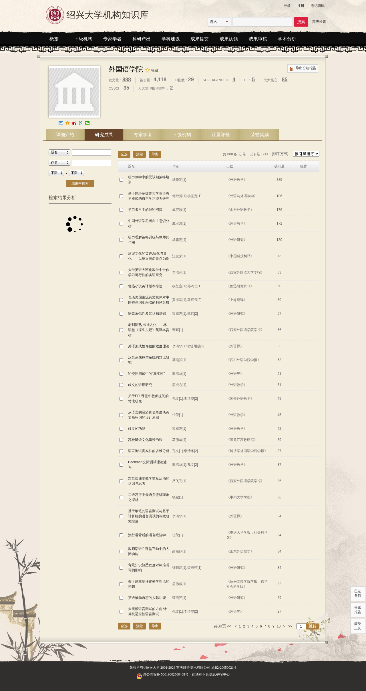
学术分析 (287, 38)
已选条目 (357, 593)
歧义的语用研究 (140, 385)
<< (229, 626)
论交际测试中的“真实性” (146, 374)
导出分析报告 (302, 68)
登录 (287, 6)
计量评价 (221, 134)
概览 (54, 38)
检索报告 (357, 609)
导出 (155, 154)
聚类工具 (357, 626)
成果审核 (258, 38)
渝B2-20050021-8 (223, 668)
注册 (300, 6)
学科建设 (171, 38)
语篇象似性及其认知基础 (147, 314)
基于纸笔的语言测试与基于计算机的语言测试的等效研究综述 (148, 516)
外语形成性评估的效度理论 (148, 346)
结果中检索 (80, 183)
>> (290, 626)
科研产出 (141, 38)
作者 (54, 163)
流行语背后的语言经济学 (147, 535)
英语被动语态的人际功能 (147, 598)
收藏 (151, 70)
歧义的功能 (136, 429)
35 (126, 88)
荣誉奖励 (259, 134)
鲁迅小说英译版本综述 (145, 286)
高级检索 (319, 22)
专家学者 (112, 38)
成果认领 (229, 38)
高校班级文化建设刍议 (145, 440)
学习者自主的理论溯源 (145, 210)
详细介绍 (65, 134)
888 (126, 79)
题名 (213, 22)
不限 (54, 173)
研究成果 (104, 134)
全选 (124, 154)
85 (284, 79)
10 (279, 626)
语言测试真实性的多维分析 (148, 451)
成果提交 (199, 38)
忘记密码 (318, 6)
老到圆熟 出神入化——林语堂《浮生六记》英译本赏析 (148, 330)
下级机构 (83, 38)
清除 (139, 154)
